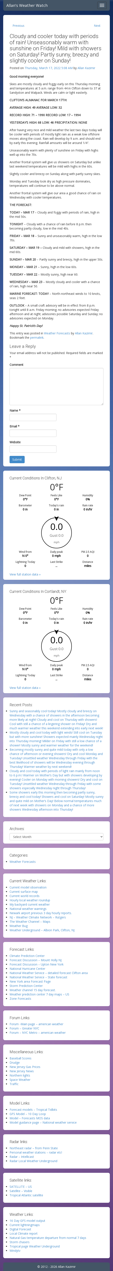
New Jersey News (22, 1071)
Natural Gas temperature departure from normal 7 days (48, 1238)
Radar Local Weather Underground (33, 1161)
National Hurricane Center (27, 969)
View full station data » (25, 574)
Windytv (15, 1251)
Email (15, 426)
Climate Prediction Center (27, 956)
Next (97, 26)
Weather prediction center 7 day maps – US (39, 994)
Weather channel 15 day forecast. (33, 990)
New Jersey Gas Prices (25, 1067)
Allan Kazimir (86, 68)
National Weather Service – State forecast (38, 977)
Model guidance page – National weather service (43, 1122)
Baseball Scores (20, 1058)
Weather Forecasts (57, 333)
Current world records (25, 896)
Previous (18, 26)
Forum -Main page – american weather (36, 1024)
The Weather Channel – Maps (30, 922)
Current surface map (24, 892)
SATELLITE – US (21, 1187)
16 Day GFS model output (27, 1221)
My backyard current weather (30, 904)
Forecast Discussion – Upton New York (37, 964)
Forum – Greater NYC (24, 1028)
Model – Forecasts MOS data (30, 1118)
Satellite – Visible (21, 1191)
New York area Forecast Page (30, 981)
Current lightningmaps (25, 1225)
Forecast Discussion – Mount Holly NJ (36, 960)
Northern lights (20, 1075)
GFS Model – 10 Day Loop (28, 1114)
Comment (16, 365)
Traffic (14, 1084)
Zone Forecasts (20, 999)
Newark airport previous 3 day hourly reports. (41, 913)
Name (15, 410)
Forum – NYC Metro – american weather (38, 1033)
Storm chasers (20, 1242)
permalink (37, 337)
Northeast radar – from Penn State (34, 1148)
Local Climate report (24, 1233)
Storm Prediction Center (26, 986)
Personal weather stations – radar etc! (36, 1152)
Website (15, 442)
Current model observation (28, 887)
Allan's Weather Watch (27, 5)
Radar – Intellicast (22, 1157)
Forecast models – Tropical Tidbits (33, 1110)
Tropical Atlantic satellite (26, 1195)
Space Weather (20, 1080)
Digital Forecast (20, 1229)
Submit (17, 459)
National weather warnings (28, 909)
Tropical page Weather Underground (35, 1246)
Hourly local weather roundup (30, 900)
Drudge (15, 1062)
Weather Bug (19, 926)
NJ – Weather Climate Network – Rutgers (38, 917)
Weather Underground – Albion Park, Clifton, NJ (42, 930)
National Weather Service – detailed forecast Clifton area (49, 973)
